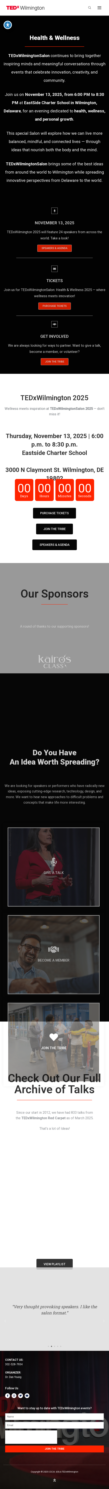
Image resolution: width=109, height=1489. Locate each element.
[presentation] (31, 1437)
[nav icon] (99, 7)
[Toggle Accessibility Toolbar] (8, 25)
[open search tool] (89, 7)
